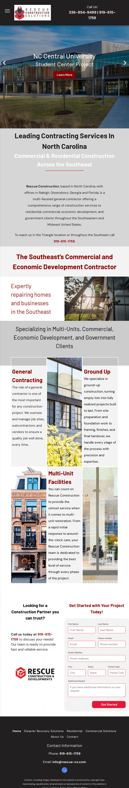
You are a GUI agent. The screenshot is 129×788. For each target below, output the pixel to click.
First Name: (73, 624)
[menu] (7, 11)
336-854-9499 (82, 12)
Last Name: (103, 624)
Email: (71, 638)
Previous (4, 65)
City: (70, 666)
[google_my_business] (64, 770)
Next (124, 65)
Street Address (75, 652)
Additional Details (76, 681)
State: (91, 666)
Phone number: (105, 638)
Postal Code (114, 666)
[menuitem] (17, 731)
